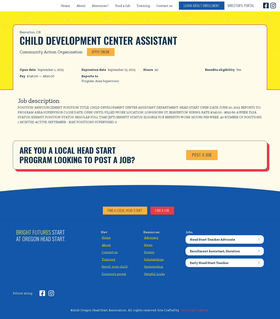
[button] (100, 5)
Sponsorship (153, 266)
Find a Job (122, 6)
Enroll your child (114, 266)
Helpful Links (154, 274)
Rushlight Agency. (195, 310)
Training (143, 6)
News (148, 245)
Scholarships (154, 259)
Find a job (162, 210)
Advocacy (151, 237)
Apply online (101, 51)
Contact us (164, 6)
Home (65, 6)
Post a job (202, 155)
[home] (21, 5)
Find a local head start (125, 210)
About (81, 6)
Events (149, 252)
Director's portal (114, 274)
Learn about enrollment (202, 5)
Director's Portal (241, 5)
